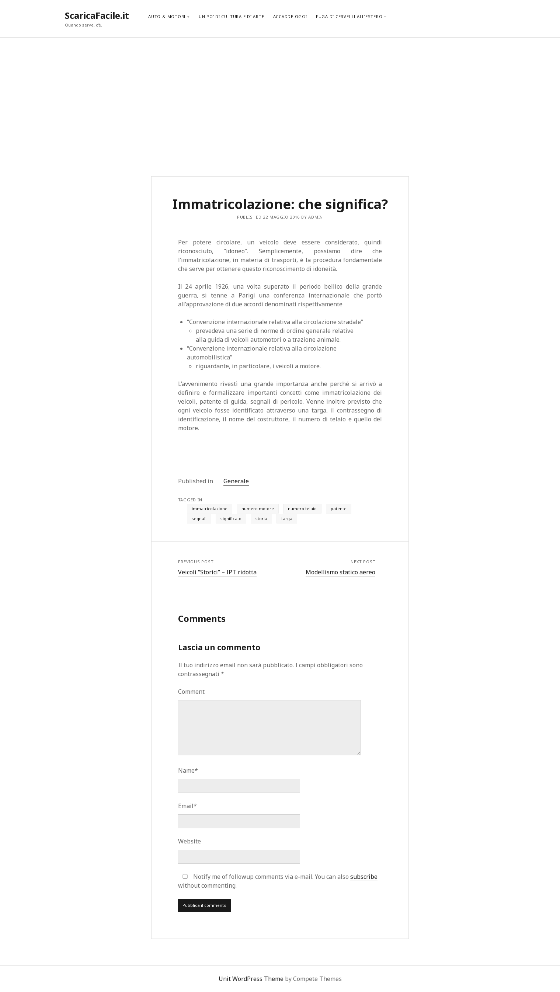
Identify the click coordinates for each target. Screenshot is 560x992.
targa (286, 518)
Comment (191, 692)
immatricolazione (209, 508)
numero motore (257, 508)
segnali (199, 518)
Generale (236, 481)
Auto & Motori (166, 16)
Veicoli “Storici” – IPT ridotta (217, 572)
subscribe (364, 877)
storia (261, 518)
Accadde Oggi (290, 16)
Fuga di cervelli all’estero (349, 16)
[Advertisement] (280, 98)
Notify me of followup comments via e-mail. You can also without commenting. (278, 881)
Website (189, 841)
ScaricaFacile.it (97, 15)
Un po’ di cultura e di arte (231, 16)
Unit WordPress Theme (251, 979)
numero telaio (302, 508)
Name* (188, 770)
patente (339, 508)
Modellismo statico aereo (340, 572)
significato (230, 518)
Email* (187, 806)
